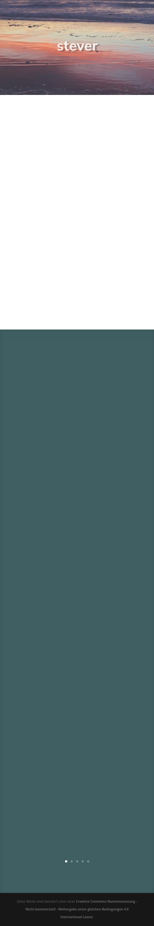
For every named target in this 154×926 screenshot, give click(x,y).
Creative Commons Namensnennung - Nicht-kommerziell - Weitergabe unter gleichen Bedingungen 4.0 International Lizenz (81, 909)
